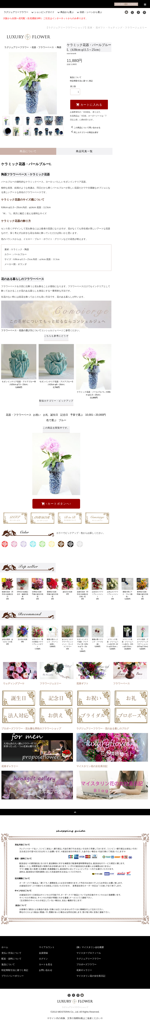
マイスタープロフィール (88, 953)
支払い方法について (11, 953)
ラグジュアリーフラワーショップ (75, 1007)
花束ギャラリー (84, 970)
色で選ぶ (51, 420)
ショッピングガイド (42, 12)
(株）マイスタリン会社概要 (90, 947)
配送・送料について (11, 958)
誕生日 (54, 414)
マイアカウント (47, 947)
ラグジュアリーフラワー (16, 12)
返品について (75, 77)
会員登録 (43, 953)
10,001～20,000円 (95, 414)
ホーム (4, 947)
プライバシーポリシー (12, 976)
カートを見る (45, 964)
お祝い (37, 414)
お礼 (45, 414)
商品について (28, 151)
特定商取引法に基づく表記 (81, 81)
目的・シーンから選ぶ (89, 12)
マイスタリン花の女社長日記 (90, 976)
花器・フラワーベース (43, 47)
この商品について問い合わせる (85, 128)
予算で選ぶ (76, 414)
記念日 (64, 414)
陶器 (59, 47)
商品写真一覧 (84, 151)
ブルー (62, 420)
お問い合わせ (45, 970)
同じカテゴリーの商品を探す (84, 132)
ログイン (43, 958)
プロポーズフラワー (86, 964)
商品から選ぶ (65, 12)
